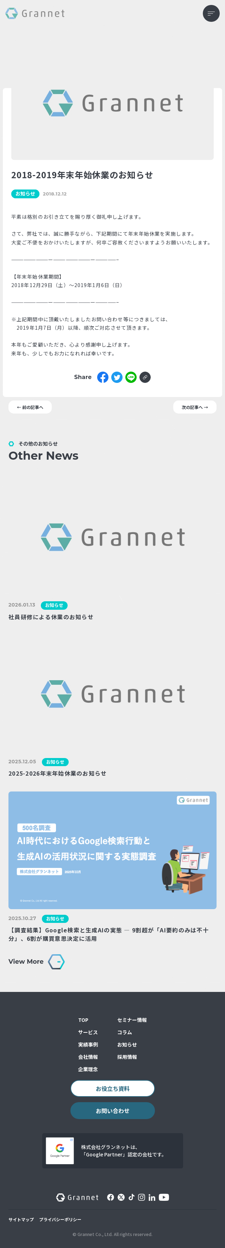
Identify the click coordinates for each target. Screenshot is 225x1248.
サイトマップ (21, 1219)
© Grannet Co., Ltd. (93, 1234)
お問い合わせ (113, 1110)
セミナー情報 (132, 1019)
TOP (83, 1019)
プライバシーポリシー (60, 1219)
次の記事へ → (195, 407)
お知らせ (127, 1044)
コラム (124, 1032)
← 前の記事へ (30, 407)
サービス (88, 1032)
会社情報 (88, 1056)
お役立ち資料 (113, 1088)
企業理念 (88, 1069)
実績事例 (88, 1044)
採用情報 (127, 1056)
